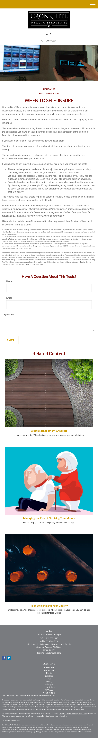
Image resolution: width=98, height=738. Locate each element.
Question (9, 314)
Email (9, 298)
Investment (49, 670)
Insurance (49, 676)
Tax (49, 679)
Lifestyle (49, 684)
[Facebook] (50, 34)
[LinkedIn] (47, 34)
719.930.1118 (49, 41)
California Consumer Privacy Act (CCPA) (73, 713)
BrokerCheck (50, 695)
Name (9, 281)
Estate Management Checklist (49, 430)
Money (49, 681)
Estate (49, 673)
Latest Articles (49, 687)
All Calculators (49, 693)
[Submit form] (11, 340)
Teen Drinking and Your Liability (49, 605)
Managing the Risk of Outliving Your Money (49, 518)
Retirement (49, 667)
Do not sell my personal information (54, 716)
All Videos (49, 690)
